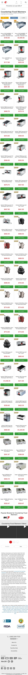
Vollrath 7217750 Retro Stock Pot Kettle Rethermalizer (21, 255)
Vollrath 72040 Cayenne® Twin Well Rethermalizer (6, 230)
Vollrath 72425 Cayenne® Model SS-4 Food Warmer (6, 402)
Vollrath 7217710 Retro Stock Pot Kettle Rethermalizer (7, 279)
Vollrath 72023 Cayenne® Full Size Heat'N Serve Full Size (7, 132)
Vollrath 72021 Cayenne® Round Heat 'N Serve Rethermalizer (6, 84)
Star (23, 610)
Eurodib (8, 609)
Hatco (17, 606)
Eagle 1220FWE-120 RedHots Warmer (21, 500)
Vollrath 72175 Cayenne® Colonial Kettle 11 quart (21, 279)
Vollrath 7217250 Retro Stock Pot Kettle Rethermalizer (7, 304)
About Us (14, 642)
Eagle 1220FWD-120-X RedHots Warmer (7, 475)
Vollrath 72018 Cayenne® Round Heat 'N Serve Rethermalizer (21, 84)
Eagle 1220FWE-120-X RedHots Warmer (21, 451)
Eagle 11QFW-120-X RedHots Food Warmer (21, 475)
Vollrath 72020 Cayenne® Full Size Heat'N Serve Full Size (7, 108)
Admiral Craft (6, 610)
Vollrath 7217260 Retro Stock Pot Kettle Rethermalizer (7, 328)
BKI (20, 606)
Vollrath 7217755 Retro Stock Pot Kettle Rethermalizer (7, 255)
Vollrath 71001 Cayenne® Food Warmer (21, 377)
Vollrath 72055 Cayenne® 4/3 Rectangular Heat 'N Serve (21, 132)
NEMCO (14, 606)
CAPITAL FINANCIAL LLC (7, 612)
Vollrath (3, 606)
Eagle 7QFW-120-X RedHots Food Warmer (7, 451)
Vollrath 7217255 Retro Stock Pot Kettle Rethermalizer (21, 328)
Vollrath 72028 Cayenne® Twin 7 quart (21, 206)
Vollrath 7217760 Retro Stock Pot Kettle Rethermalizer (21, 230)
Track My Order (14, 648)
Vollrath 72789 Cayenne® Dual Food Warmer (21, 426)
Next (21, 546)
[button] (14, 639)
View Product (7, 41)
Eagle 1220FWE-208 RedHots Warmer (7, 500)
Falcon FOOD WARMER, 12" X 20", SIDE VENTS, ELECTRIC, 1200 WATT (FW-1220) (7, 35)
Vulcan (12, 608)
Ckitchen (3, 9)
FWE (12, 609)
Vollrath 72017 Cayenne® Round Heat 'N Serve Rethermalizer (21, 59)
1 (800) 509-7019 (13, 636)
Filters (5, 17)
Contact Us (14, 645)
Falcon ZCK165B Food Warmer (7, 59)
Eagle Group (8, 606)
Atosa (25, 610)
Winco (11, 610)
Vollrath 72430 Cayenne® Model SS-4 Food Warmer (6, 426)
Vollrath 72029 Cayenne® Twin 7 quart (21, 353)
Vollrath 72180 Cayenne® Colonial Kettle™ (6, 353)
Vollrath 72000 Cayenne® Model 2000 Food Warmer (21, 402)
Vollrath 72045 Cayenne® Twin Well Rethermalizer (6, 181)
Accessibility (14, 651)
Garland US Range (17, 610)
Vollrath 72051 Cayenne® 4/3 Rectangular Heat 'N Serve (21, 181)
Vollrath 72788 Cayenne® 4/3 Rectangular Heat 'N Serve (7, 377)
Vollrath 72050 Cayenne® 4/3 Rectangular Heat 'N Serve (7, 157)
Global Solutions (17, 609)
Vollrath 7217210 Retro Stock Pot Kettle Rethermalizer (21, 304)
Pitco (4, 608)
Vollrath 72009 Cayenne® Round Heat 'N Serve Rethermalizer (21, 108)
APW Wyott (8, 608)
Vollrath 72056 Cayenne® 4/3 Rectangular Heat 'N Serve (7, 206)
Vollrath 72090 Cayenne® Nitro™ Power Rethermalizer (21, 157)
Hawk (15, 612)
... (17, 542)
